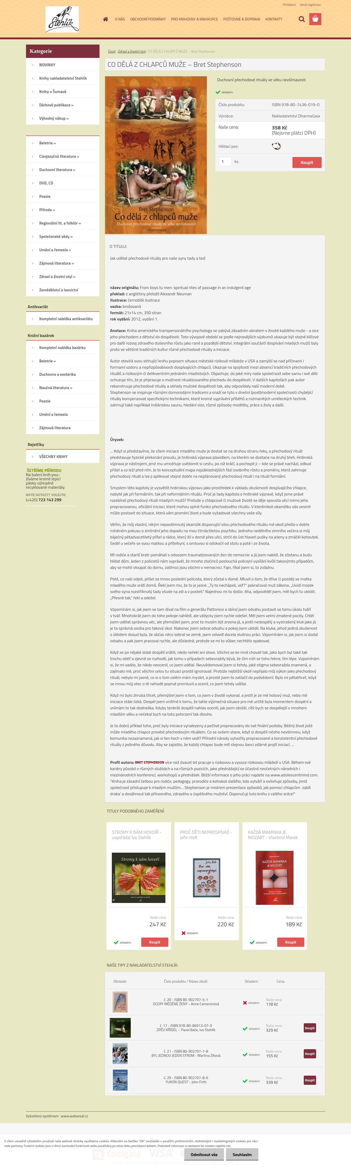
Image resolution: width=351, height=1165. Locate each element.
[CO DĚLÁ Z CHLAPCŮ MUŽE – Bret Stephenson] (156, 78)
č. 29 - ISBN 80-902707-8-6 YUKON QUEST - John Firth (186, 1080)
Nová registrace (310, 4)
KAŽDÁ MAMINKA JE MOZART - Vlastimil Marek (273, 835)
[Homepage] (105, 19)
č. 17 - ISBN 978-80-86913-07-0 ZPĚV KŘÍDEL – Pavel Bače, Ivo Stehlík (185, 1027)
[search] (302, 19)
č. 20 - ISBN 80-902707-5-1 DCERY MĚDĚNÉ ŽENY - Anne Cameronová (186, 1001)
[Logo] (62, 19)
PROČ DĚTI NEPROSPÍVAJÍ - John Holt (206, 835)
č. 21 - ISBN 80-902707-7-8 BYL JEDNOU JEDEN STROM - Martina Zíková (186, 1053)
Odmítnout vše (204, 1154)
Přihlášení (289, 4)
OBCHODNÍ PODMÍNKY (148, 19)
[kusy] (225, 161)
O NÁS (120, 19)
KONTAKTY (273, 19)
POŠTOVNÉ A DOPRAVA (241, 19)
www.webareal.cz (74, 1116)
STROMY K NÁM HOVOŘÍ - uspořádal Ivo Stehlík (137, 835)
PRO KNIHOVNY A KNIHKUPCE (194, 19)
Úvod (112, 51)
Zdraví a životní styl (132, 51)
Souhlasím (242, 1154)
